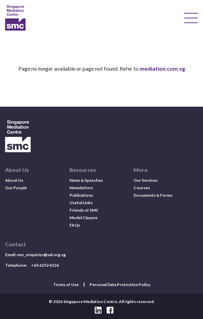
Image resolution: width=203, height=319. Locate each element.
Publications (81, 195)
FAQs (74, 225)
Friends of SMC (84, 210)
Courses (142, 187)
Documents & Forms (153, 195)
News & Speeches (86, 180)
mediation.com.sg (162, 68)
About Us (14, 180)
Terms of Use (66, 285)
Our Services (146, 180)
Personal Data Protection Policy (120, 285)
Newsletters (81, 187)
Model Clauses (83, 217)
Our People (16, 187)
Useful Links (81, 202)
